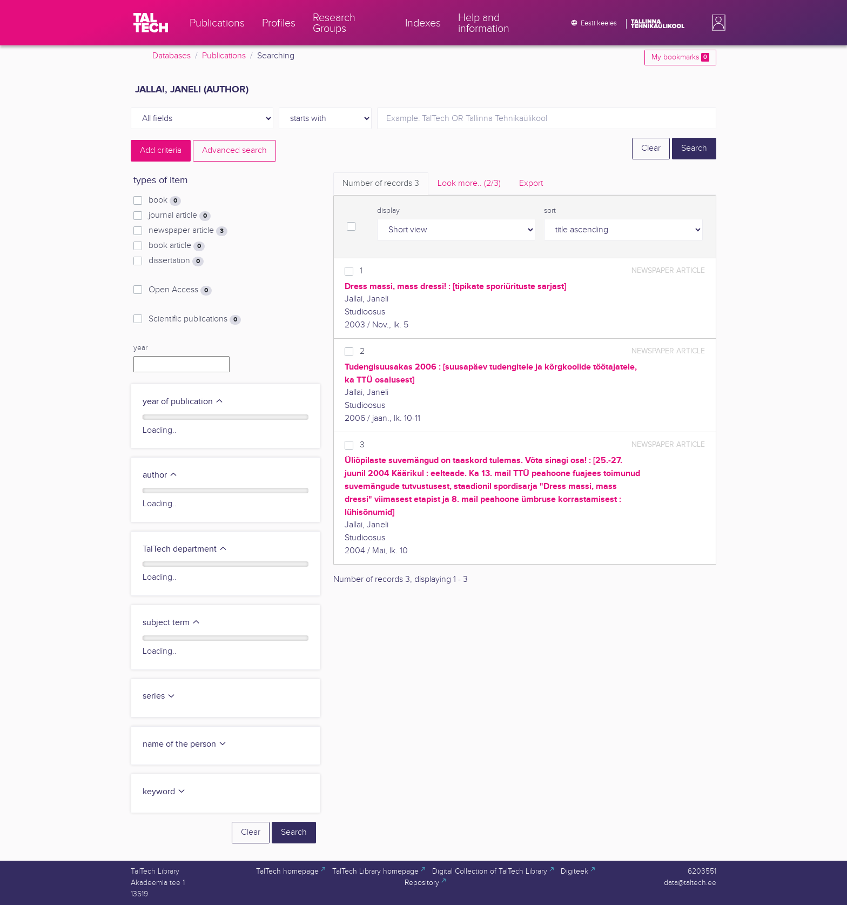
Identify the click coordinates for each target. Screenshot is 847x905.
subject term (171, 623)
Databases (171, 56)
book (165, 200)
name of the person (185, 744)
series (159, 696)
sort (550, 210)
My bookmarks (680, 57)
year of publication (183, 402)
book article (177, 245)
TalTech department (185, 549)
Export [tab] (531, 183)
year (140, 348)
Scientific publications (195, 319)
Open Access (180, 290)
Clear (651, 148)
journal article (180, 215)
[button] (716, 22)
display (388, 210)
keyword (164, 792)
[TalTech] (150, 22)
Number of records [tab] (380, 183)
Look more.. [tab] (469, 183)
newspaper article (188, 230)
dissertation (176, 261)
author (160, 475)
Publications (224, 56)
